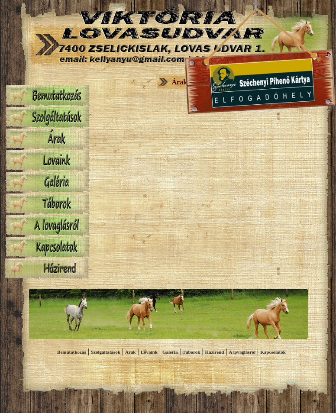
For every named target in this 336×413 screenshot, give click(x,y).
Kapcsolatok (273, 352)
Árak (130, 352)
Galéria (170, 352)
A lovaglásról (242, 352)
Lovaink (149, 352)
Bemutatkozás (71, 352)
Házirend (214, 352)
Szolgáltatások (105, 352)
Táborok (191, 352)
